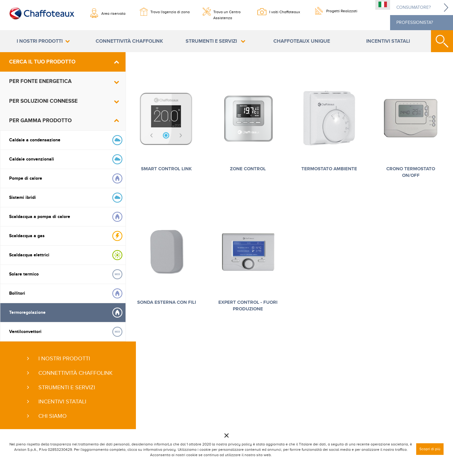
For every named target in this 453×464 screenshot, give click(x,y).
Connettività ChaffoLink (129, 41)
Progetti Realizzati (341, 11)
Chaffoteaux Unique (301, 41)
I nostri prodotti (40, 41)
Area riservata (113, 13)
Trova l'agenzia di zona (170, 12)
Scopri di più (429, 449)
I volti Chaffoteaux (284, 12)
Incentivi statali (388, 41)
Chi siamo (52, 416)
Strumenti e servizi (212, 41)
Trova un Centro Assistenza (227, 14)
